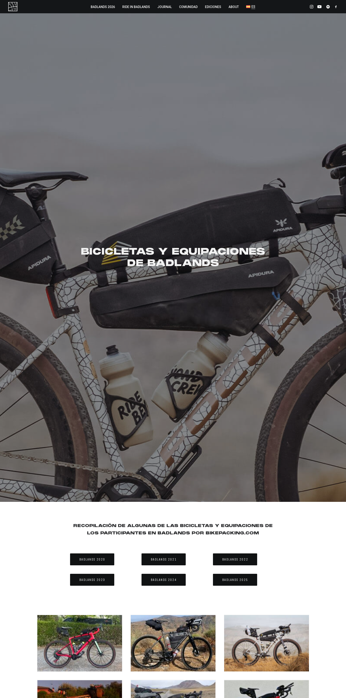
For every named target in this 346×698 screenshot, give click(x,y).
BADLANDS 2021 (164, 186)
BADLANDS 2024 (164, 207)
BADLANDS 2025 (235, 207)
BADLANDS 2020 (92, 186)
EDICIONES (213, 7)
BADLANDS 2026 (103, 7)
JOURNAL (164, 7)
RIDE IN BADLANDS (136, 7)
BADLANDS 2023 (92, 207)
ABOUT (234, 7)
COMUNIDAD (188, 7)
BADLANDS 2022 (235, 186)
